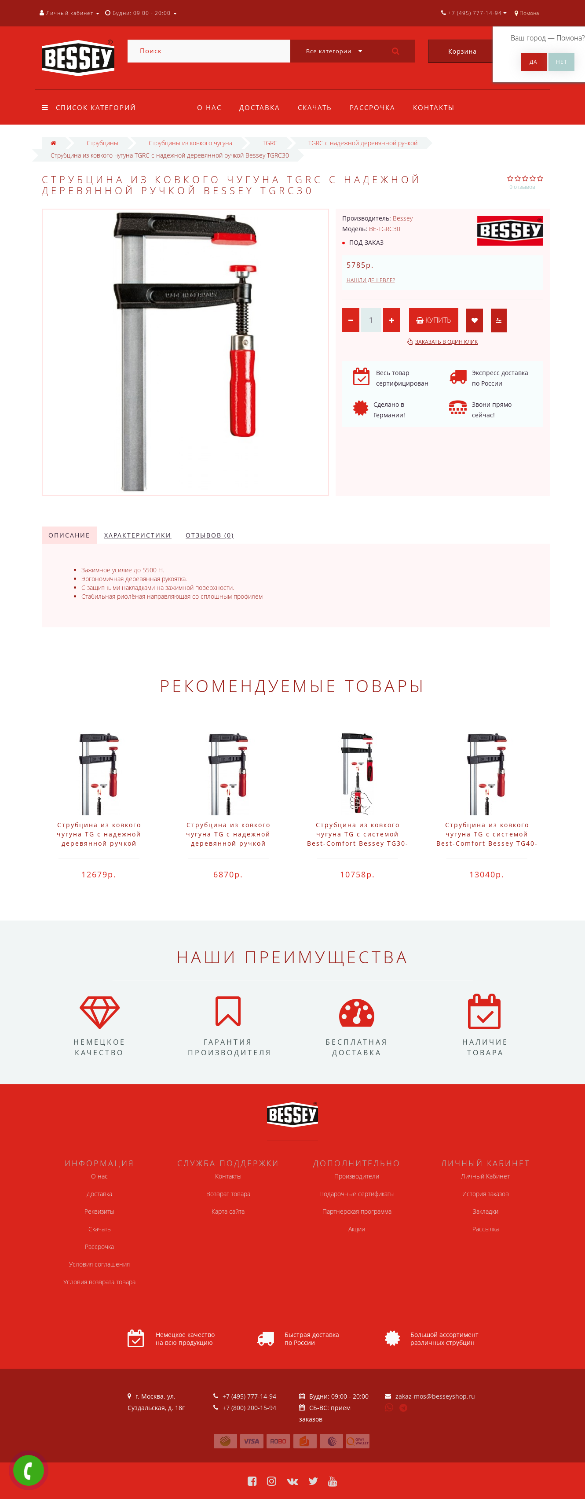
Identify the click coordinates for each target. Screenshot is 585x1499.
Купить (434, 320)
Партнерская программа (356, 1211)
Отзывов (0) (210, 535)
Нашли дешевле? (371, 280)
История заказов (485, 1194)
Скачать (317, 107)
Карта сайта (228, 1211)
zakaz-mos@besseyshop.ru (435, 1396)
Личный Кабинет (485, 1176)
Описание (69, 535)
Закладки (485, 1211)
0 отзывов (522, 187)
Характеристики (138, 535)
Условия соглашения (99, 1264)
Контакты (439, 107)
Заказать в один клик (446, 342)
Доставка (261, 107)
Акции (356, 1229)
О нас (209, 107)
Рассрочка (376, 107)
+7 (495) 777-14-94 (249, 1396)
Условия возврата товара (99, 1282)
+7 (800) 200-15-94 (249, 1407)
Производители (356, 1176)
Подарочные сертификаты (357, 1194)
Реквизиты (99, 1211)
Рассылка (485, 1229)
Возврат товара (228, 1194)
